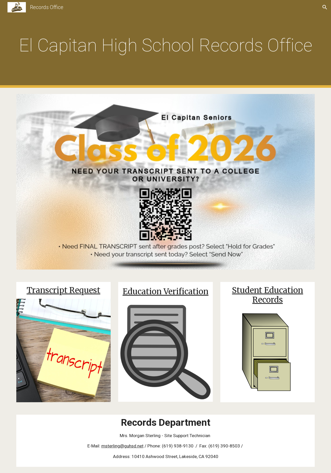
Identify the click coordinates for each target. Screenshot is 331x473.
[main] (165, 44)
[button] (325, 7)
